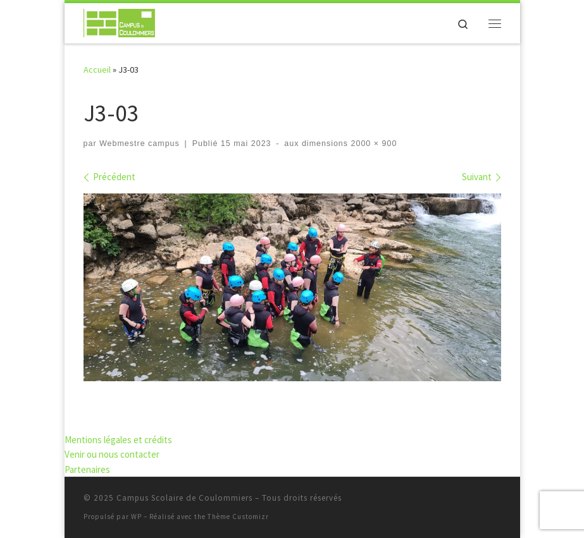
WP (136, 516)
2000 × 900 (372, 143)
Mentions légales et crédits (118, 440)
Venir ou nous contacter (112, 454)
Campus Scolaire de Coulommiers (184, 497)
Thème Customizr (238, 516)
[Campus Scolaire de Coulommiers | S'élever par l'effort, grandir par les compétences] (119, 21)
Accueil (97, 69)
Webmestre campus (139, 143)
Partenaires (87, 469)
